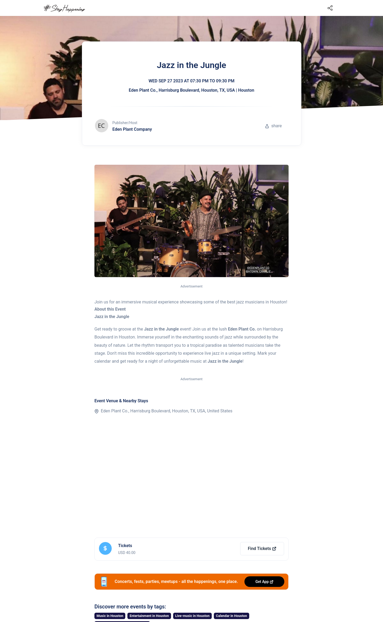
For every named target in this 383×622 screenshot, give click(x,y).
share (273, 125)
